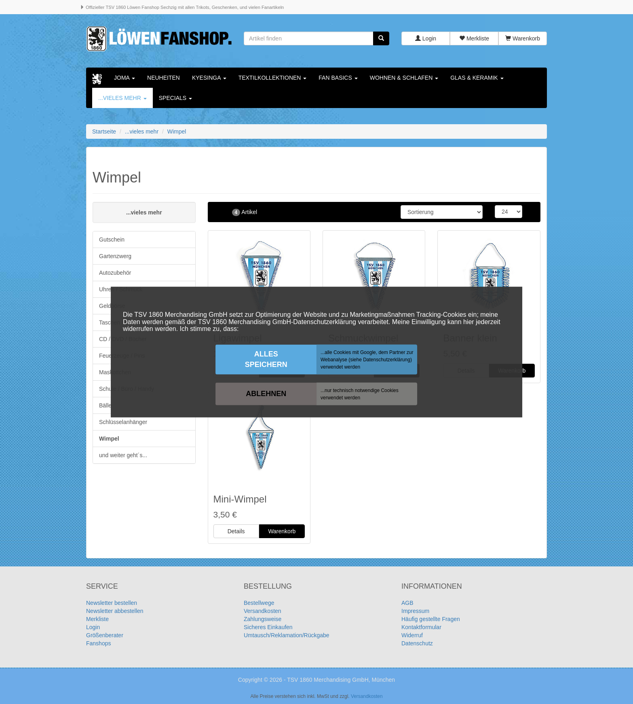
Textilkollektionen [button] (272, 77)
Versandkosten (262, 611)
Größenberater (104, 635)
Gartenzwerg (115, 256)
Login (425, 38)
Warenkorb (522, 38)
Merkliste (474, 38)
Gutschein (111, 239)
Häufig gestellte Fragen (430, 619)
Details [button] (236, 531)
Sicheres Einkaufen (268, 627)
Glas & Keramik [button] (476, 77)
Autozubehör (115, 272)
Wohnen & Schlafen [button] (404, 77)
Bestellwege (259, 603)
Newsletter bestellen (111, 603)
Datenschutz (417, 643)
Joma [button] (124, 77)
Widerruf (412, 635)
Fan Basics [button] (338, 77)
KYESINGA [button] (209, 77)
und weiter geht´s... (123, 455)
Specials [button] (175, 98)
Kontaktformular (421, 627)
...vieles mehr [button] (122, 98)
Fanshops (98, 643)
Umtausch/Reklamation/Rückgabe (286, 635)
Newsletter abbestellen (114, 611)
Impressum (415, 611)
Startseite (104, 131)
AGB (407, 603)
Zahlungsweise (262, 619)
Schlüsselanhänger (123, 422)
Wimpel (109, 438)
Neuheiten (163, 77)
